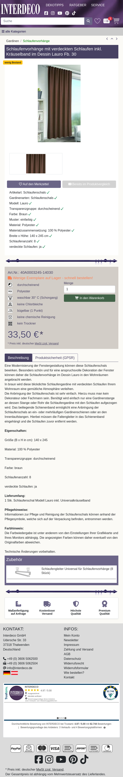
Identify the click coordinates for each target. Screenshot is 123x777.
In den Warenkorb (89, 298)
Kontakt (69, 677)
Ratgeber (78, 5)
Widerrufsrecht (74, 663)
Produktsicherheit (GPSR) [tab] (55, 358)
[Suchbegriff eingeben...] (42, 21)
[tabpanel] (61, 459)
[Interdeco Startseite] (20, 8)
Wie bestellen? (74, 672)
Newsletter (71, 640)
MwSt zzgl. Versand (46, 343)
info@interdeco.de (19, 668)
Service (98, 5)
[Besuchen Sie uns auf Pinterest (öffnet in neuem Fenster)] (67, 12)
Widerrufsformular (76, 668)
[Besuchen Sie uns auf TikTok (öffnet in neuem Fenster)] (74, 12)
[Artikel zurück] (107, 39)
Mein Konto (72, 635)
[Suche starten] (88, 21)
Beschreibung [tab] (18, 358)
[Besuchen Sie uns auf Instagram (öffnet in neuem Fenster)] (53, 12)
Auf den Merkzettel (34, 184)
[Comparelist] (106, 21)
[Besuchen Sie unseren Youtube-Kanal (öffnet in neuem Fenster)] (59, 12)
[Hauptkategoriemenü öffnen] (14, 32)
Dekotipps (55, 5)
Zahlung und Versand (78, 649)
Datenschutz (72, 658)
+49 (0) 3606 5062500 (22, 658)
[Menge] (89, 289)
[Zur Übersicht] (112, 39)
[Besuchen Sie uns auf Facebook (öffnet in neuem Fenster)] (46, 12)
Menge (68, 283)
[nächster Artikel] (116, 39)
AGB (67, 654)
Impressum (71, 644)
